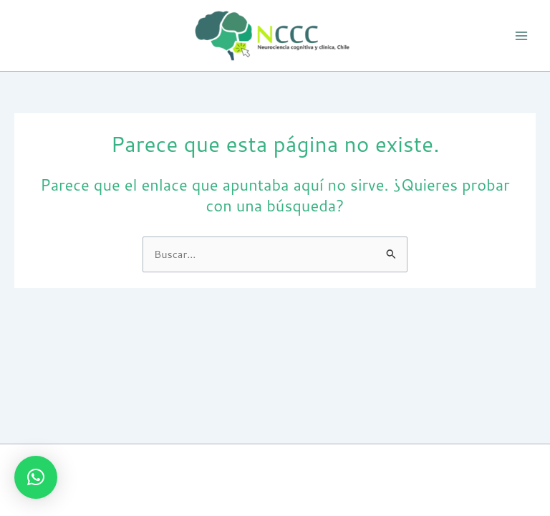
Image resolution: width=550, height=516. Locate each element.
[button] (35, 477)
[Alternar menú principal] (521, 35)
